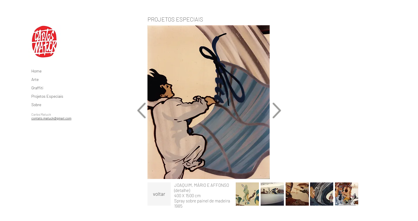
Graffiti (37, 87)
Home (36, 70)
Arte (35, 79)
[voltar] (159, 194)
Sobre (36, 104)
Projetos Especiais (47, 96)
